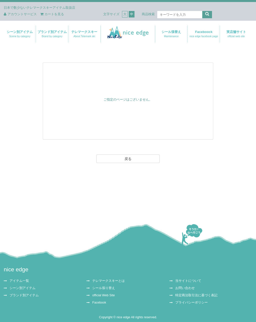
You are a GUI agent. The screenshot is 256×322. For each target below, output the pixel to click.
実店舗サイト (236, 34)
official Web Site (103, 295)
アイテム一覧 (19, 281)
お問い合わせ (185, 288)
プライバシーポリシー (191, 302)
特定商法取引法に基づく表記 (196, 295)
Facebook (99, 302)
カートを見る (52, 14)
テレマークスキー (84, 34)
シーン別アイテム (20, 34)
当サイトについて (188, 281)
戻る (128, 159)
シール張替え (171, 34)
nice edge (16, 269)
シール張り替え (103, 288)
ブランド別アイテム (52, 34)
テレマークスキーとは (108, 281)
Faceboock (204, 34)
